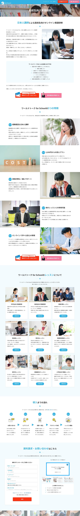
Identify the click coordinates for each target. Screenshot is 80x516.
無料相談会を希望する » (53, 97)
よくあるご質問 (56, 4)
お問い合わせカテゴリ (11, 485)
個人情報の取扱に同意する (22, 497)
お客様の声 (38, 4)
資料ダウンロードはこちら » (29, 96)
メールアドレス (10, 476)
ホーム (21, 4)
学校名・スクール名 (11, 468)
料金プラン (46, 4)
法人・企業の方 (53, 1)
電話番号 (9, 481)
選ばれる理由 (30, 4)
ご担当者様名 (9, 472)
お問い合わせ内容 (10, 490)
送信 (22, 501)
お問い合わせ (74, 1)
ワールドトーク (46, 1)
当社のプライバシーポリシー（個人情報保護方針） (22, 495)
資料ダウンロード (63, 1)
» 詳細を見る (16, 318)
